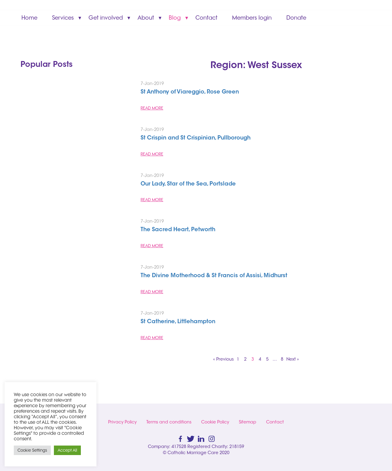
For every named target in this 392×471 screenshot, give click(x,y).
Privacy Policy (122, 422)
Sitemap (247, 422)
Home (29, 17)
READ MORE (152, 107)
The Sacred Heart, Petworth (178, 230)
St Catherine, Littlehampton (178, 322)
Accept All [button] (67, 450)
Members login (252, 17)
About (146, 17)
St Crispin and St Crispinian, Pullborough (196, 138)
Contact (206, 17)
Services (63, 17)
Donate (296, 17)
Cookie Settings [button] (32, 450)
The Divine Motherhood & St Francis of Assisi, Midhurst (214, 276)
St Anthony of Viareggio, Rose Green (190, 92)
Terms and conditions (168, 422)
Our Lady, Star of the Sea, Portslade (188, 184)
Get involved (106, 17)
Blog (175, 17)
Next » (292, 359)
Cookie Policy (215, 422)
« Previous (223, 359)
